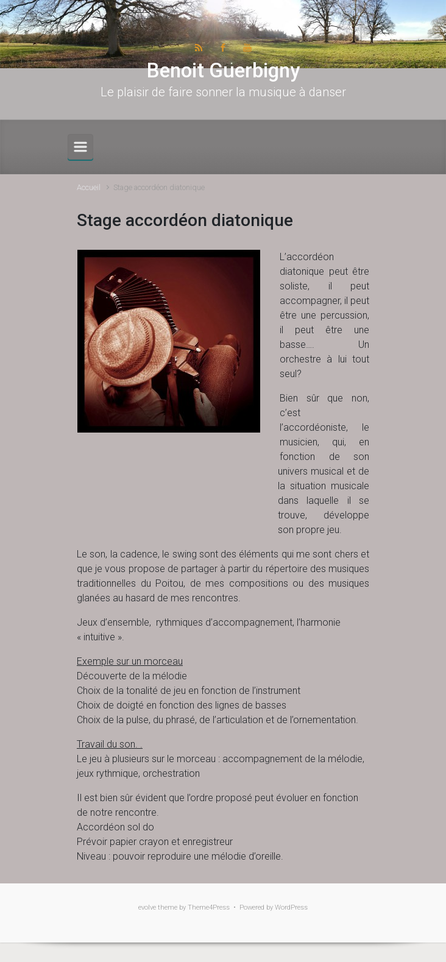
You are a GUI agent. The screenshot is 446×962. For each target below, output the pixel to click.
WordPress (291, 907)
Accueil (89, 187)
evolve (147, 907)
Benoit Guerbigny (223, 70)
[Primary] (80, 147)
